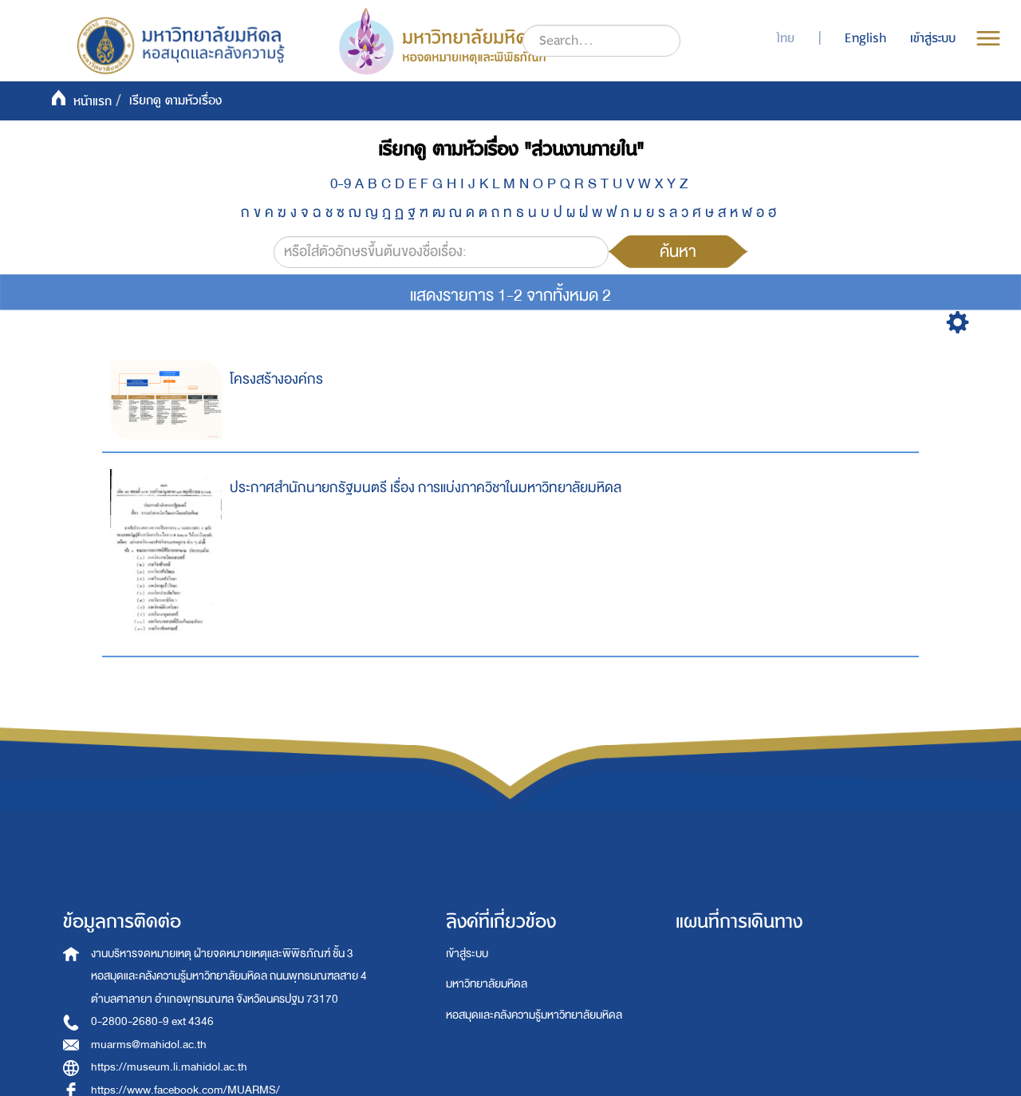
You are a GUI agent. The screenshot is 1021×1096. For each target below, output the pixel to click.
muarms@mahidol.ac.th (149, 1045)
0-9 (340, 183)
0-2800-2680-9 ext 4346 (152, 1021)
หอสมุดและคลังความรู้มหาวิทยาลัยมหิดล (534, 1015)
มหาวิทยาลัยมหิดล (486, 984)
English (865, 38)
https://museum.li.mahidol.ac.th (169, 1067)
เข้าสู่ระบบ (467, 954)
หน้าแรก (92, 101)
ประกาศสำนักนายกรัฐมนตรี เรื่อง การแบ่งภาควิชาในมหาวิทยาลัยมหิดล (425, 487)
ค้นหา (678, 251)
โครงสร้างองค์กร (276, 379)
